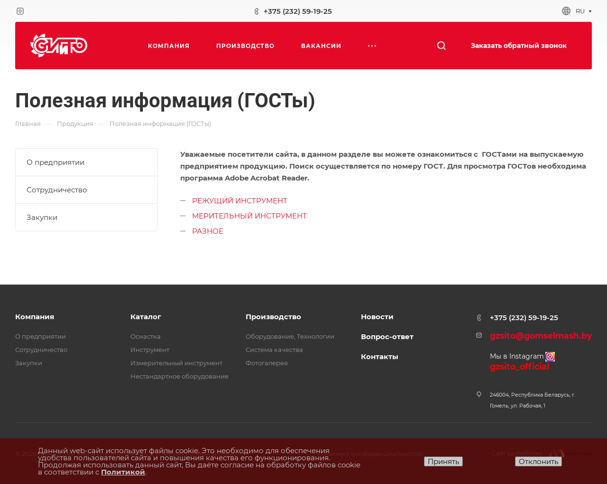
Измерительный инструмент (176, 363)
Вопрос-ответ (387, 336)
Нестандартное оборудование (179, 376)
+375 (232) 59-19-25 (298, 11)
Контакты (379, 356)
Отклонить (538, 461)
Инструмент (149, 349)
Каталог (145, 316)
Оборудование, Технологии (290, 336)
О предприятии (55, 162)
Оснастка (145, 336)
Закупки (42, 217)
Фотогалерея (267, 363)
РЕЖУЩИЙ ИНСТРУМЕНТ (239, 200)
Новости (377, 316)
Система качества (274, 349)
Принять (443, 461)
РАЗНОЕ (207, 231)
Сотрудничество (57, 189)
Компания (34, 316)
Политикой (123, 471)
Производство (273, 316)
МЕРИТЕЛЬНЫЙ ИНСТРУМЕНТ (249, 215)
